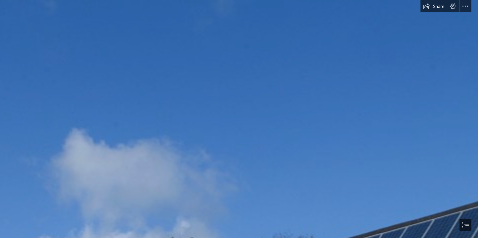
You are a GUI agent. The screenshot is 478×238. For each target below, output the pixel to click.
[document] (239, 119)
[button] (433, 6)
